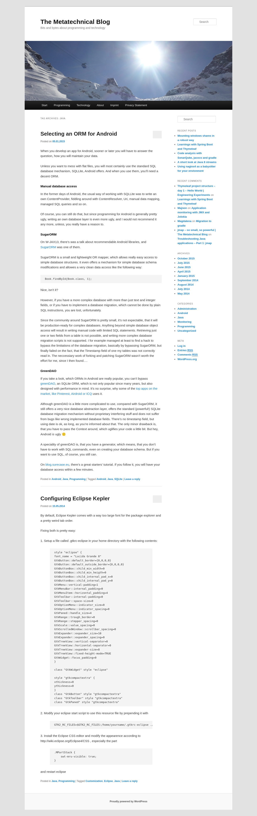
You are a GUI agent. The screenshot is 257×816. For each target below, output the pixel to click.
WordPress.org (187, 359)
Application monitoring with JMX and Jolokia (193, 212)
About (100, 105)
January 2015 (186, 275)
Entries (185, 350)
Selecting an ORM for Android (78, 134)
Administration (187, 308)
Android (56, 479)
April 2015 (183, 271)
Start (44, 105)
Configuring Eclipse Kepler (75, 498)
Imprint (114, 105)
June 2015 (184, 267)
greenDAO (47, 383)
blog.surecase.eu (57, 464)
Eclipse (108, 781)
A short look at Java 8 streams (196, 162)
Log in (181, 345)
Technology (83, 105)
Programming (62, 105)
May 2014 (183, 293)
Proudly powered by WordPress (128, 801)
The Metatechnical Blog (75, 21)
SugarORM (48, 247)
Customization (94, 781)
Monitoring (184, 321)
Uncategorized (186, 330)
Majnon (182, 208)
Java (65, 479)
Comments (187, 354)
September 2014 (187, 280)
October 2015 (186, 258)
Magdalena (184, 221)
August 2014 (185, 284)
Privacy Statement (136, 105)
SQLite (118, 479)
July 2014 (183, 289)
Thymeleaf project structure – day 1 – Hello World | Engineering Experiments (196, 190)
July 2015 (183, 262)
